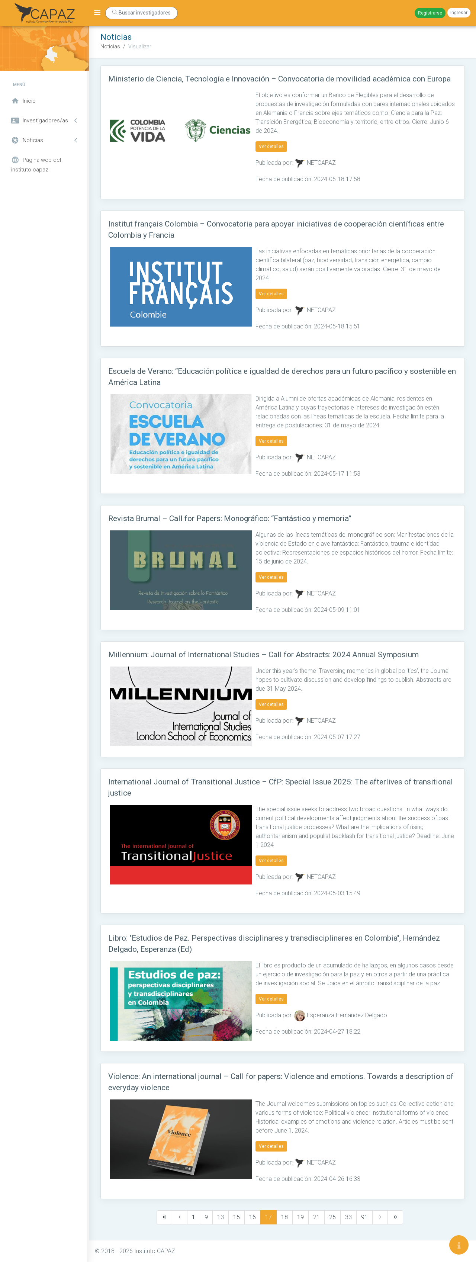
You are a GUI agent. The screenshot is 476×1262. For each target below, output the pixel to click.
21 (316, 1217)
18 (284, 1217)
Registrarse (430, 13)
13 (220, 1217)
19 (300, 1217)
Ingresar (458, 12)
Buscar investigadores (141, 13)
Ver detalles (271, 146)
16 (252, 1217)
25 (332, 1217)
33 (348, 1217)
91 (364, 1217)
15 (236, 1217)
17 (268, 1217)
